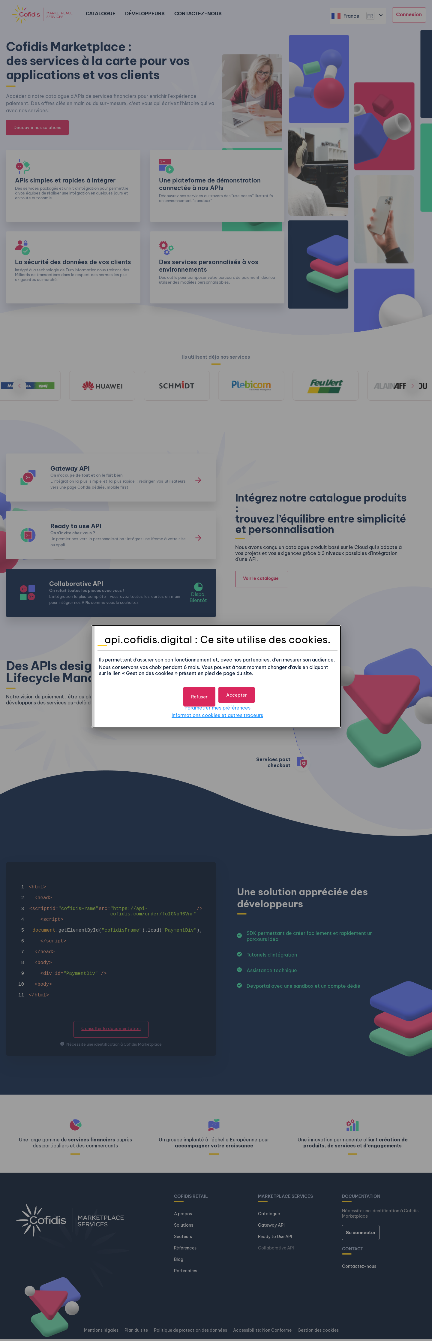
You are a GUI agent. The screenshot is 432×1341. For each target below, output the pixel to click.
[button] (237, 692)
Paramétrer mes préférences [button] (217, 705)
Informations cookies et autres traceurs (217, 713)
